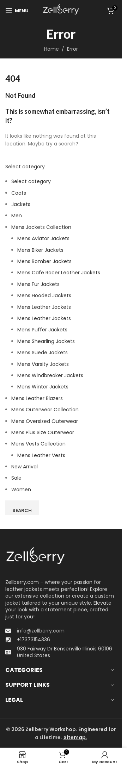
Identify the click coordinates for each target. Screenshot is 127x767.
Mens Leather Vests (41, 455)
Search (22, 510)
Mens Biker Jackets (40, 250)
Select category (25, 166)
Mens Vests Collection (38, 443)
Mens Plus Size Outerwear (42, 432)
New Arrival (24, 466)
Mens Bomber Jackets (44, 261)
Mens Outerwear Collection (45, 409)
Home (51, 48)
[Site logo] (60, 10)
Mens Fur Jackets (38, 284)
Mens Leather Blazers (37, 398)
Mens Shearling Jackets (46, 341)
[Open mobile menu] (17, 11)
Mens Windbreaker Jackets (50, 375)
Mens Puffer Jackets (42, 329)
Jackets (20, 204)
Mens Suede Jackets (42, 352)
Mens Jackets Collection (41, 227)
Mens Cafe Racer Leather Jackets (58, 272)
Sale (16, 477)
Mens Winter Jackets (42, 386)
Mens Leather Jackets (44, 307)
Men (16, 215)
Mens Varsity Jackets (43, 364)
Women (21, 489)
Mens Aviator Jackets (43, 238)
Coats (18, 193)
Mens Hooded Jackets (44, 295)
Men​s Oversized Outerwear (44, 421)
